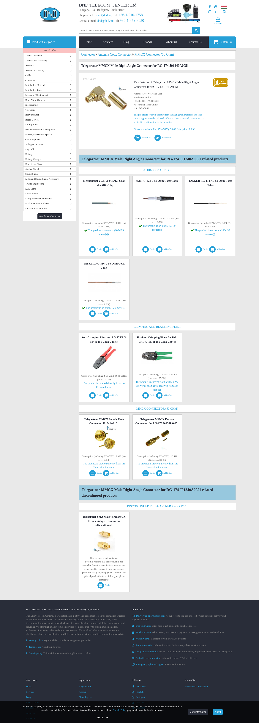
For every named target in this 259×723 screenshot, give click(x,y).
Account (83, 691)
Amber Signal (32, 169)
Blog (126, 42)
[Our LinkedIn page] (224, 11)
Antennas (29, 65)
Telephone (30, 109)
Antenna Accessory (34, 70)
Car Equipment (32, 139)
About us (171, 42)
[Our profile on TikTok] (215, 11)
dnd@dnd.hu (105, 20)
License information (158, 664)
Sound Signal (31, 173)
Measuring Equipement (36, 95)
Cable (28, 75)
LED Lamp (30, 188)
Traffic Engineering (34, 183)
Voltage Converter (34, 144)
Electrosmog (31, 104)
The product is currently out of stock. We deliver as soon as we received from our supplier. (157, 386)
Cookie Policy (120, 710)
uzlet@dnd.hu (103, 15)
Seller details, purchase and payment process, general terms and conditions (178, 632)
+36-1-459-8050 (132, 20)
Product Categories (43, 42)
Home (88, 42)
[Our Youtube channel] (215, 6)
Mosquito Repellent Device (38, 198)
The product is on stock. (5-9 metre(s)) (106, 308)
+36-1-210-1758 (130, 15)
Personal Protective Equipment (40, 129)
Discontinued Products (36, 208)
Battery (28, 154)
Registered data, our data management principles (58, 640)
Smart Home (31, 193)
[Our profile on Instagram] (209, 11)
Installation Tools (33, 90)
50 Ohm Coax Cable (157, 170)
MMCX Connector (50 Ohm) (157, 408)
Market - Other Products (37, 203)
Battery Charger (33, 159)
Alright (217, 712)
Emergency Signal (34, 164)
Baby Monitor (32, 114)
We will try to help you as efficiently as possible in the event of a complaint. (182, 651)
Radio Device (32, 119)
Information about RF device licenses (165, 658)
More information (198, 712)
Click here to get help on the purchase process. (164, 625)
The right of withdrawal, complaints (159, 638)
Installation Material (35, 85)
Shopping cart (86, 697)
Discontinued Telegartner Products (157, 506)
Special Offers (49, 50)
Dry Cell (29, 149)
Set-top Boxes (32, 124)
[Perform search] (196, 30)
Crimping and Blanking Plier (157, 326)
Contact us (195, 42)
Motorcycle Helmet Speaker (39, 134)
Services (108, 42)
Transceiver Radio (34, 55)
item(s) (222, 41)
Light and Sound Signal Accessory (42, 178)
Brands (147, 42)
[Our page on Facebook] (210, 6)
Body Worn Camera (35, 100)
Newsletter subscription (50, 216)
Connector (30, 80)
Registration (85, 686)
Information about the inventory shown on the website (169, 645)
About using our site (43, 646)
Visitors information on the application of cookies (58, 653)
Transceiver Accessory (36, 60)
